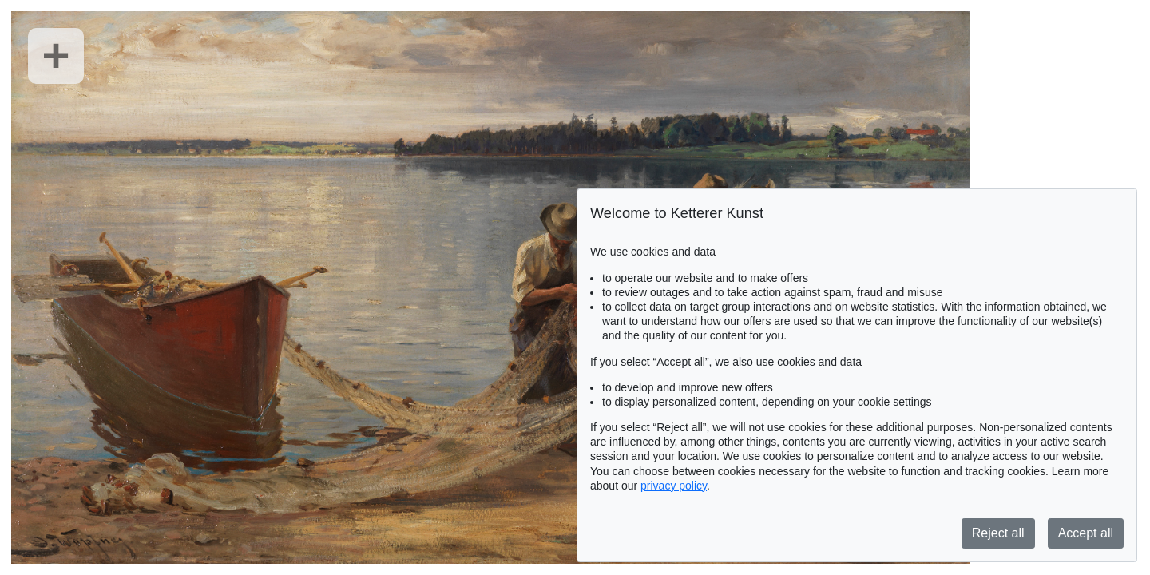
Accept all (1085, 533)
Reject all (998, 533)
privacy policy (673, 485)
